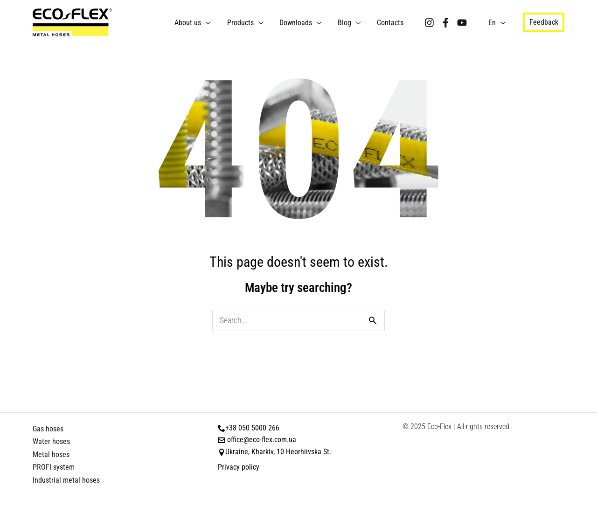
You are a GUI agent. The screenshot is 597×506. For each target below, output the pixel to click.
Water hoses (51, 441)
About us (206, 22)
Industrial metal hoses (66, 480)
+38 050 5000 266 (252, 427)
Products (255, 22)
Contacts (393, 22)
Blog (351, 22)
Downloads (306, 22)
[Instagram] (431, 22)
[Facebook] (448, 22)
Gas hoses (48, 428)
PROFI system (54, 467)
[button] (543, 23)
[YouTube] (464, 22)
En (493, 22)
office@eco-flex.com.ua (261, 439)
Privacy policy (238, 467)
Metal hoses (51, 454)
